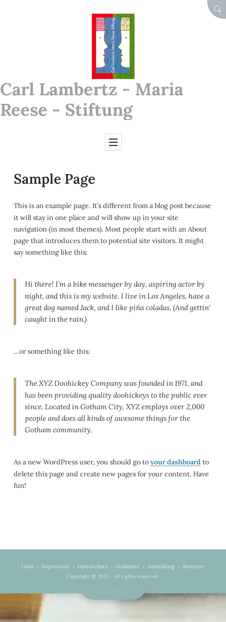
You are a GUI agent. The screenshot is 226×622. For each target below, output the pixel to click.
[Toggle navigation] (113, 142)
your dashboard (175, 462)
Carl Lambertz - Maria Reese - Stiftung (91, 99)
